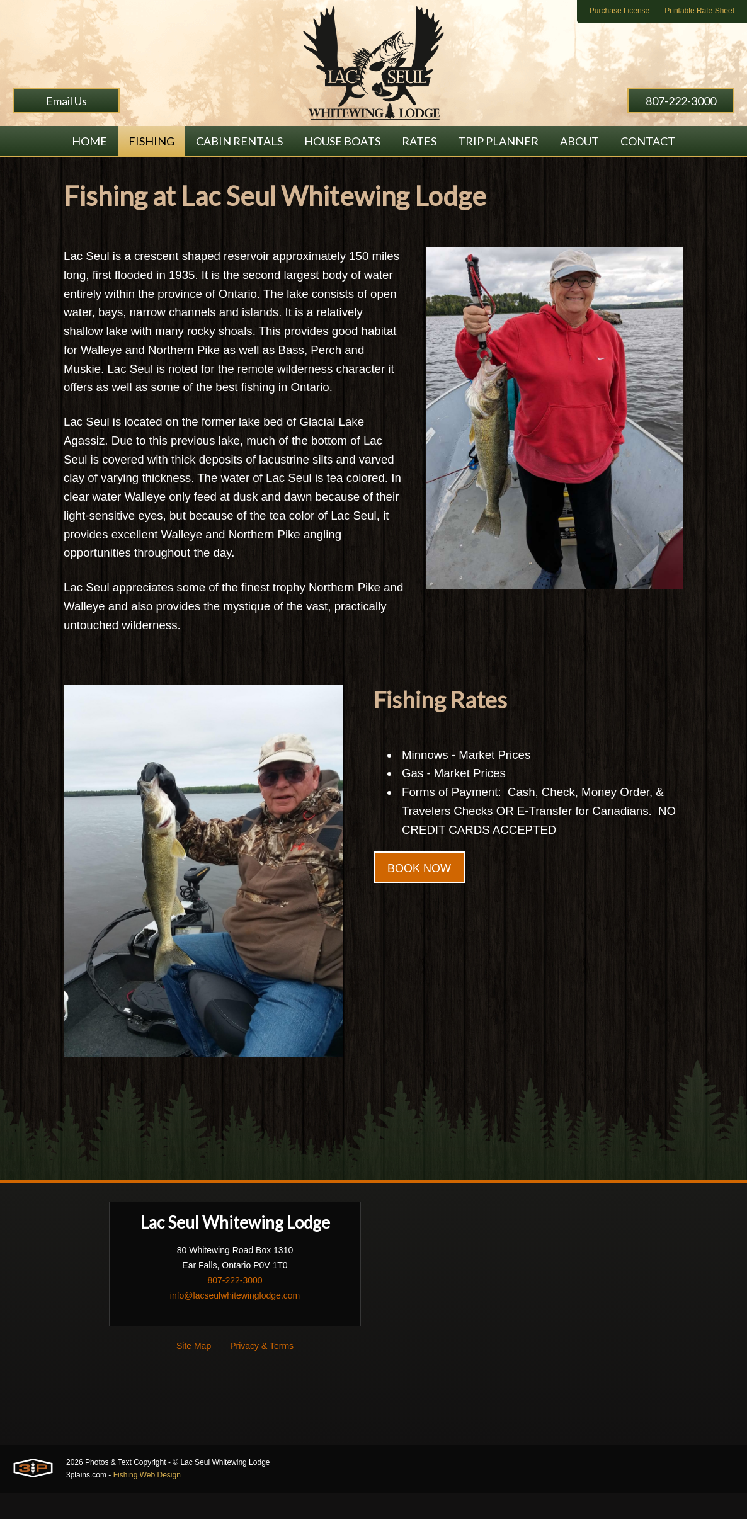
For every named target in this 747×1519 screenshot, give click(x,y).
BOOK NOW (419, 902)
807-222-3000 (681, 101)
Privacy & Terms (262, 1372)
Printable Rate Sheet (699, 10)
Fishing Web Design (147, 1501)
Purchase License (619, 10)
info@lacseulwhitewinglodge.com (235, 1322)
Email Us (66, 101)
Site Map (193, 1372)
